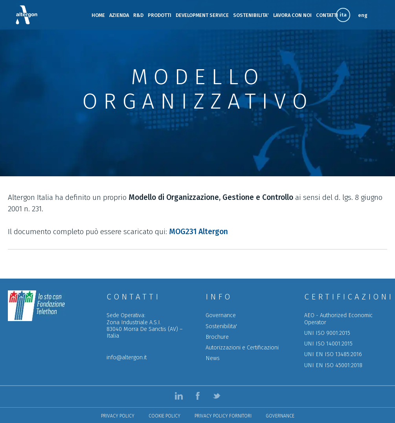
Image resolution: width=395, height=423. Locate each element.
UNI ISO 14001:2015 (328, 343)
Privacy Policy (117, 416)
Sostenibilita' (221, 326)
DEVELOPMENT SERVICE (202, 15)
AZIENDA (119, 15)
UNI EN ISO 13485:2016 (333, 354)
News (213, 358)
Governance (221, 315)
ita (343, 15)
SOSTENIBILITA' (251, 15)
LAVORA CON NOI (292, 15)
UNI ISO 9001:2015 (327, 333)
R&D (138, 15)
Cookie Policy (164, 416)
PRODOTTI (159, 15)
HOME (98, 15)
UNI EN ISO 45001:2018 (333, 365)
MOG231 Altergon (198, 231)
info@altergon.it (127, 357)
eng (362, 15)
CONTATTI (327, 15)
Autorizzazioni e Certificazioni (242, 347)
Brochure (217, 337)
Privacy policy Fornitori (223, 416)
